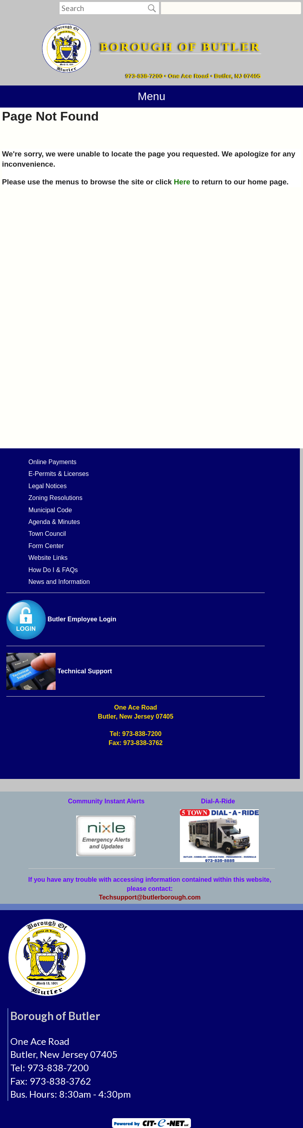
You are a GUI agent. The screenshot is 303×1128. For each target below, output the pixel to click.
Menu (151, 96)
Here (182, 182)
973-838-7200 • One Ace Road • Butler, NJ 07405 (193, 75)
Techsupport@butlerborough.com (150, 897)
